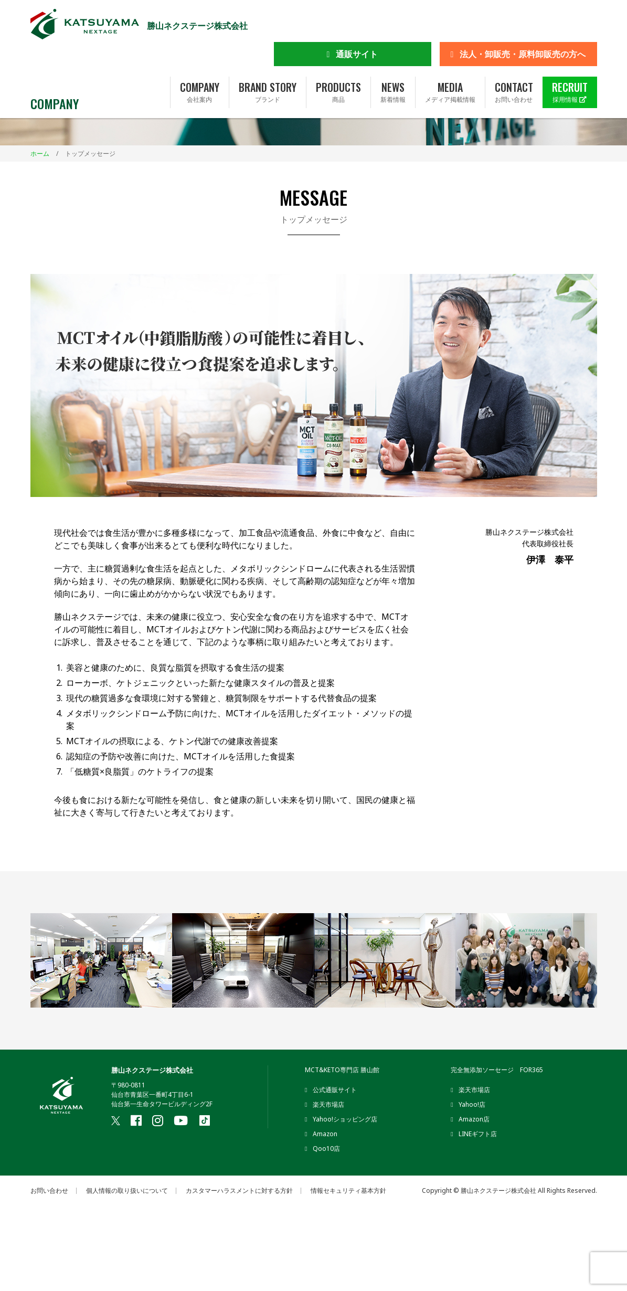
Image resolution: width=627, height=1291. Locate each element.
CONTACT (514, 59)
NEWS (393, 59)
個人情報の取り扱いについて (127, 1191)
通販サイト (357, 21)
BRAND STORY (267, 59)
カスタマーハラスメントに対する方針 (239, 1191)
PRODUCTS (338, 59)
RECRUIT (570, 59)
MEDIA (450, 59)
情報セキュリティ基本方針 (348, 1191)
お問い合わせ (49, 1191)
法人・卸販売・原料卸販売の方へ (523, 21)
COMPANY (199, 59)
